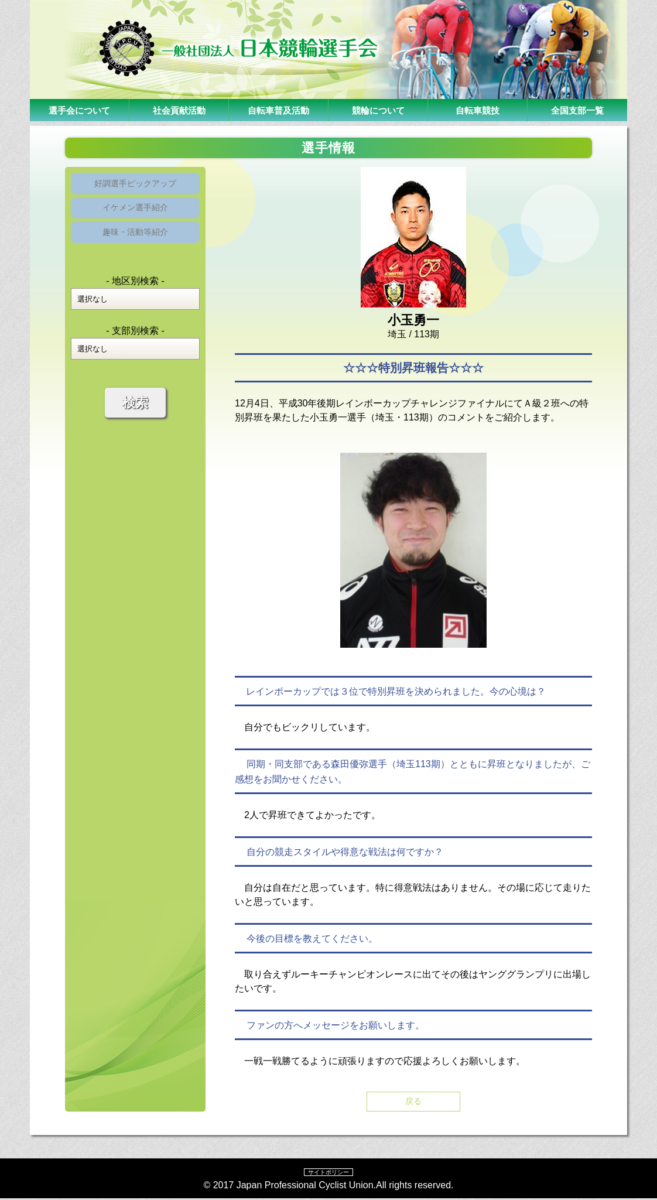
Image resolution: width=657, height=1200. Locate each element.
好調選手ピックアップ (135, 185)
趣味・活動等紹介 (135, 243)
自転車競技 (477, 110)
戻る (413, 1102)
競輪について (378, 110)
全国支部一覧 (577, 110)
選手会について (79, 110)
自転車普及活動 (279, 110)
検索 (135, 415)
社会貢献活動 (179, 110)
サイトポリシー (328, 1173)
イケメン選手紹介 (135, 214)
